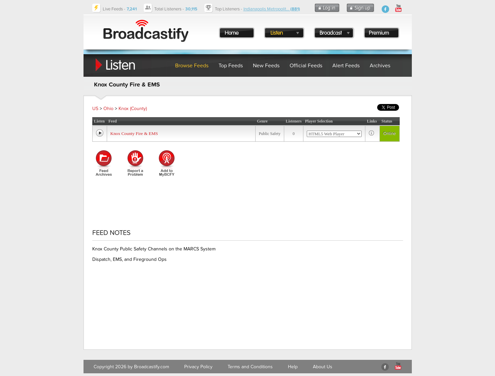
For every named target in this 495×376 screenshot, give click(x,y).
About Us (322, 367)
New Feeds (266, 65)
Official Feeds (306, 65)
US (95, 108)
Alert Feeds (346, 65)
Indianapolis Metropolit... (271, 9)
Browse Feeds (191, 65)
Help (293, 367)
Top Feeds (231, 65)
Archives (380, 65)
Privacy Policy (198, 367)
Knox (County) (133, 108)
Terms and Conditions (250, 367)
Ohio (108, 108)
